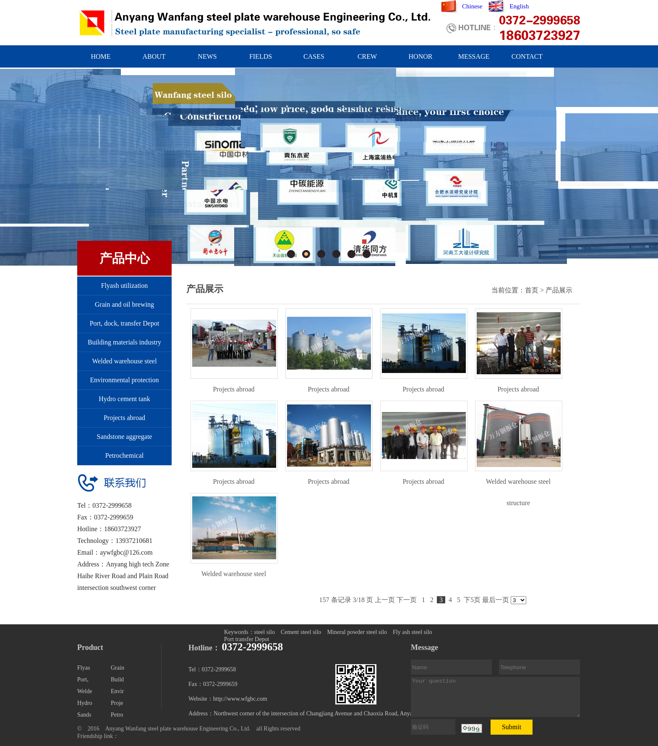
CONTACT (527, 56)
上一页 (385, 599)
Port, (83, 679)
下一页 (407, 599)
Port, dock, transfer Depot (124, 323)
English (519, 6)
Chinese (472, 6)
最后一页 (495, 599)
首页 (531, 290)
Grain (117, 668)
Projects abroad (124, 417)
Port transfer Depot (246, 639)
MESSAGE (474, 56)
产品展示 (559, 290)
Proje (117, 703)
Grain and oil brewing (124, 304)
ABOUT (153, 56)
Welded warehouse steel (124, 361)
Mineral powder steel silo (357, 632)
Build (117, 679)
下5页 (472, 599)
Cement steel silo (301, 632)
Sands (84, 715)
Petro (117, 715)
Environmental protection (124, 379)
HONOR (421, 56)
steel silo (264, 632)
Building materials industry (124, 342)
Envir (117, 691)
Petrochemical (124, 455)
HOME (100, 56)
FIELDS (260, 56)
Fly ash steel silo (412, 632)
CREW (367, 56)
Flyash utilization (124, 285)
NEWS (207, 56)
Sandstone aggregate (124, 436)
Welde (84, 691)
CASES (313, 56)
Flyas (83, 668)
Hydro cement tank (124, 398)
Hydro (84, 703)
